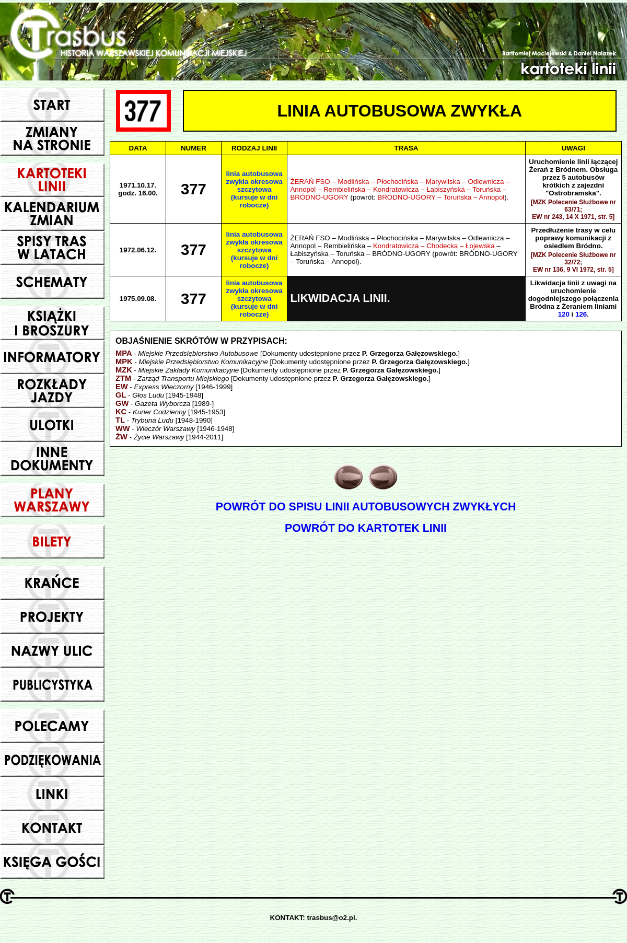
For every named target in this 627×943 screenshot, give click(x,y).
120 (564, 314)
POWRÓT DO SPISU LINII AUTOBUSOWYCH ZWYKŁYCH (366, 506)
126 (581, 314)
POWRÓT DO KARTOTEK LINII (366, 528)
